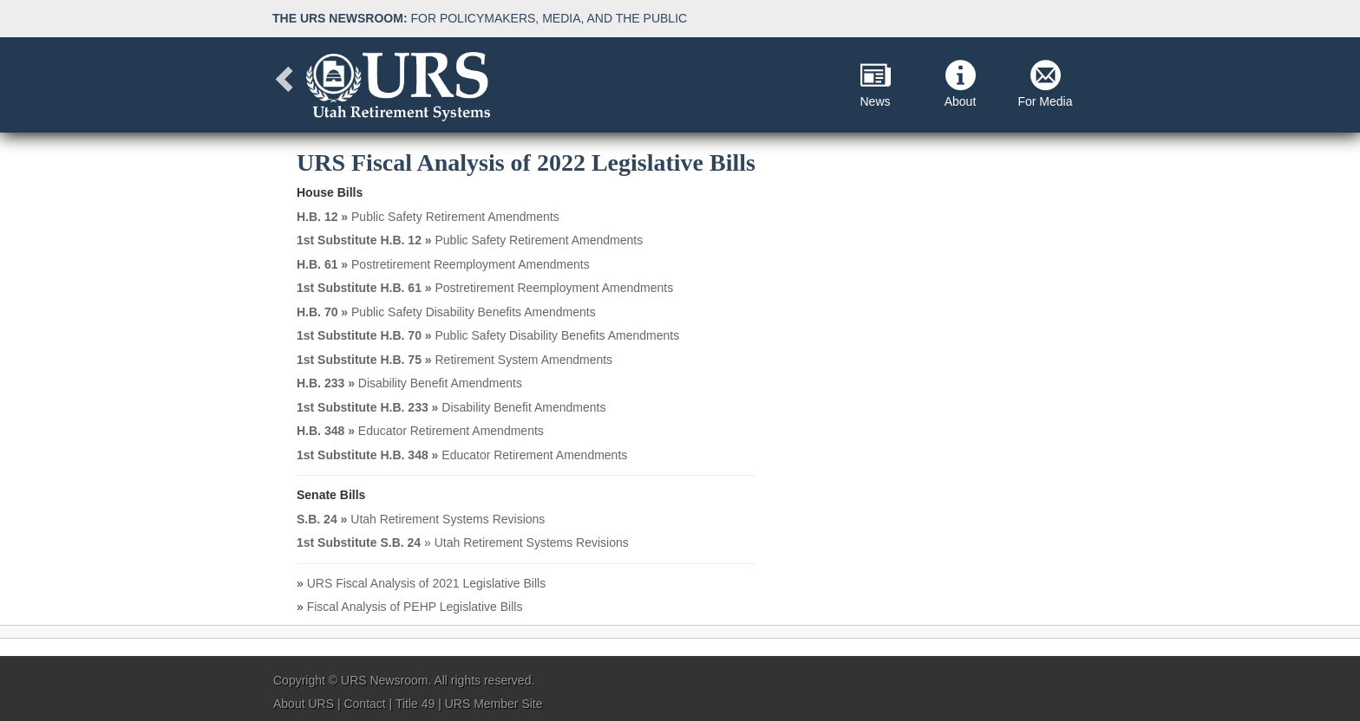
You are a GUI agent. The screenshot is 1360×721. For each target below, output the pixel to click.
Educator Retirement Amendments (420, 431)
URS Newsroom (384, 680)
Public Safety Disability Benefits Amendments (446, 312)
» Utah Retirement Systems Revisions (463, 542)
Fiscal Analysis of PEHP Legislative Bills (415, 607)
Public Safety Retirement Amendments (428, 217)
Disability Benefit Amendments (409, 383)
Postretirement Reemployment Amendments (443, 264)
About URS (303, 704)
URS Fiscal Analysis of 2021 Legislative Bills (426, 583)
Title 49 (415, 704)
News (875, 84)
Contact (364, 704)
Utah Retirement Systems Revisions (421, 519)
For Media (1044, 84)
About (961, 84)
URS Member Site (494, 704)
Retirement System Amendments (454, 360)
